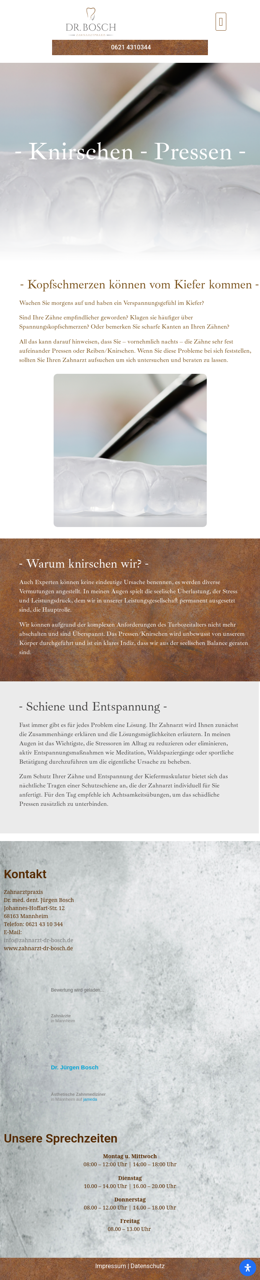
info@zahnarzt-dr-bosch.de (38, 940)
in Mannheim (63, 1018)
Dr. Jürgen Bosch (74, 1067)
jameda (90, 1099)
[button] (221, 22)
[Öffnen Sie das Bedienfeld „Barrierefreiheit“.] (247, 1267)
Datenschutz (148, 1266)
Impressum (110, 1266)
